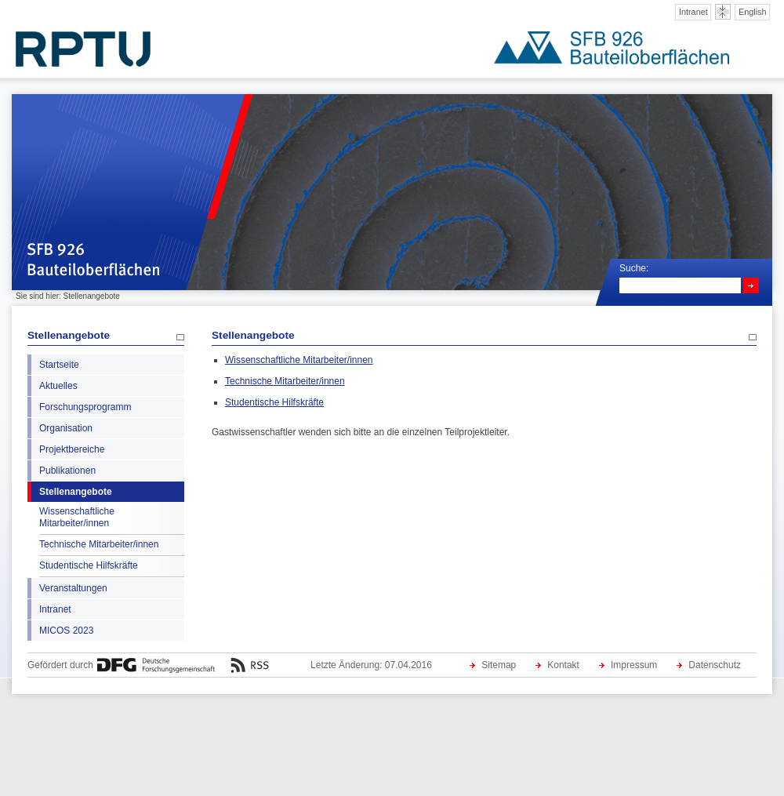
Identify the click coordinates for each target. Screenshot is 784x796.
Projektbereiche (71, 449)
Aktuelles (58, 385)
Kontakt (563, 665)
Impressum (634, 665)
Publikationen (67, 470)
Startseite (59, 364)
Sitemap (498, 665)
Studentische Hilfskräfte (88, 565)
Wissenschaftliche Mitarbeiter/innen (76, 517)
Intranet (693, 11)
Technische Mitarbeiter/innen (98, 544)
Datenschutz (714, 665)
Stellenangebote (68, 335)
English (753, 11)
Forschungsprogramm (85, 407)
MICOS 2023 (66, 630)
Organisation (66, 428)
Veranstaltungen (73, 588)
